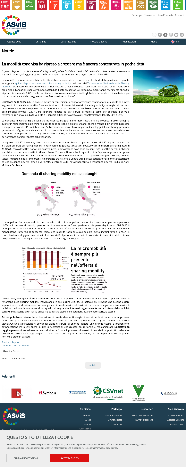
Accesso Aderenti (176, 415)
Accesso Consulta (175, 419)
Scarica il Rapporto (12, 342)
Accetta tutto (82, 458)
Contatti (179, 15)
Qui (8, 448)
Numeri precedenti (144, 419)
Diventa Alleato (115, 419)
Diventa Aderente (113, 415)
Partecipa (137, 15)
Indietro (93, 365)
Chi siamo (85, 409)
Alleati (88, 419)
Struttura (86, 424)
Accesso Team (177, 424)
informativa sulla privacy (106, 448)
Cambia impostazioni (29, 458)
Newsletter (150, 15)
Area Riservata (165, 15)
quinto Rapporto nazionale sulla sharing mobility (43, 83)
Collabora (117, 424)
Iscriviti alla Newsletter (142, 415)
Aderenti (87, 415)
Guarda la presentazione (15, 345)
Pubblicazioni (85, 428)
